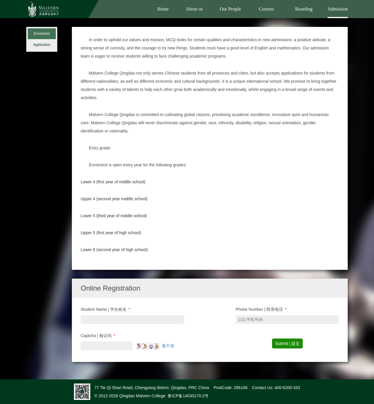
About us (194, 8)
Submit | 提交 (287, 343)
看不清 (168, 345)
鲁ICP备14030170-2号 (188, 395)
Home (163, 8)
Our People (230, 8)
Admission (338, 8)
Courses (266, 8)
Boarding (304, 8)
